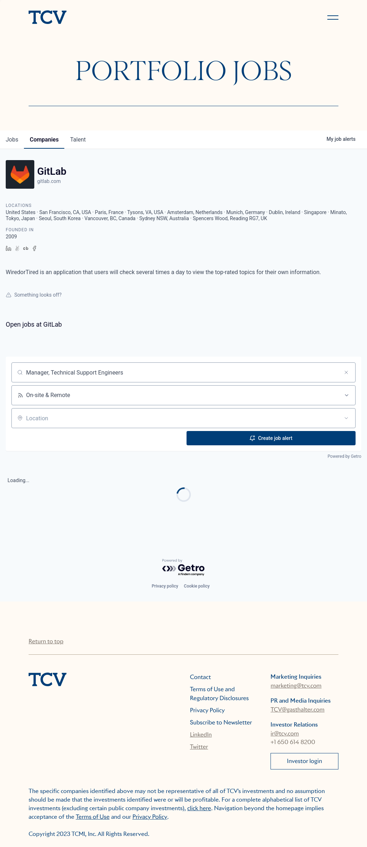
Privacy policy (165, 586)
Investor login (304, 761)
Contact (200, 677)
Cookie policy (197, 586)
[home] (103, 17)
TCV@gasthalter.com (297, 709)
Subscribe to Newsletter (221, 722)
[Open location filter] (346, 418)
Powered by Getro (344, 456)
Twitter (199, 747)
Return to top (46, 641)
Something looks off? (33, 295)
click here (199, 808)
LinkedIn (201, 734)
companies (44, 139)
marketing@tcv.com (296, 685)
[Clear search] (346, 372)
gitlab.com (49, 181)
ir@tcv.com (285, 733)
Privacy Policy (207, 710)
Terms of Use (93, 817)
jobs (12, 139)
